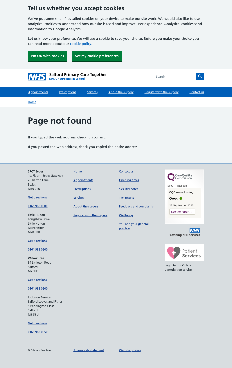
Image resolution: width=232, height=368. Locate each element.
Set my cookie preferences (96, 56)
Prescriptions (67, 92)
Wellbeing (126, 215)
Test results (126, 198)
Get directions (37, 197)
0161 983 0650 (38, 332)
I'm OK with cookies (47, 56)
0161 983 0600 (38, 206)
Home (32, 102)
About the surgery (121, 92)
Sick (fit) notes (128, 189)
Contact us (197, 92)
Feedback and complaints (136, 206)
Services (92, 92)
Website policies (130, 350)
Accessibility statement (88, 350)
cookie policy (80, 44)
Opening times (129, 180)
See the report (180, 211)
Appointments (38, 92)
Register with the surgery (162, 92)
